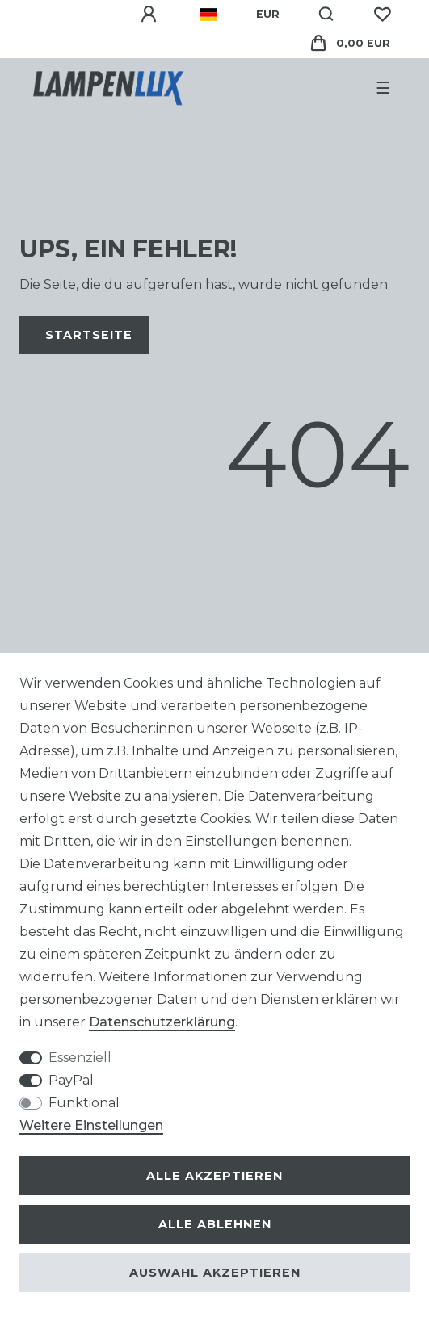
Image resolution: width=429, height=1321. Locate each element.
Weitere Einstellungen (91, 1125)
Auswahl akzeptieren (215, 1272)
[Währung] (268, 14)
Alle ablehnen (214, 1224)
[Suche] (327, 14)
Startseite (88, 335)
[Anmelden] (151, 14)
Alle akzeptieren (214, 1175)
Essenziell (79, 1057)
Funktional (84, 1102)
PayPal (71, 1080)
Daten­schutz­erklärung (162, 1022)
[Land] (209, 14)
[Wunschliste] (382, 14)
